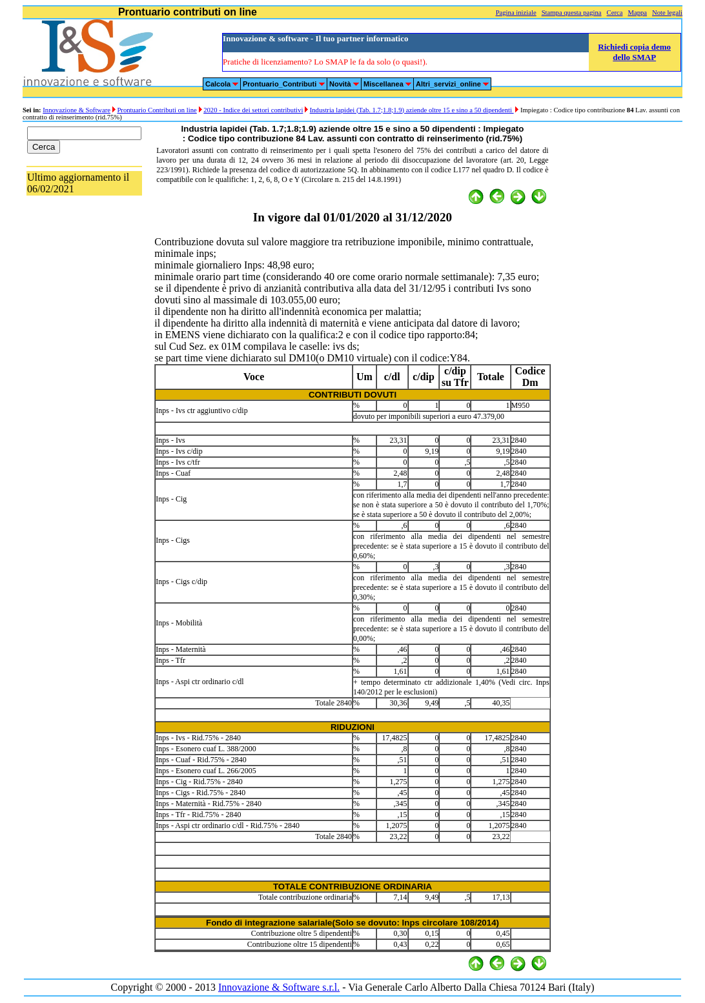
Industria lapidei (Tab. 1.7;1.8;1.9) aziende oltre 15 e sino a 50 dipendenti (412, 110)
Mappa (637, 12)
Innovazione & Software (76, 110)
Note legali (667, 12)
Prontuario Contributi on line (156, 110)
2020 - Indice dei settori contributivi (253, 110)
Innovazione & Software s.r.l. (279, 987)
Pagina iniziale (516, 12)
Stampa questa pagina (572, 12)
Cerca (615, 12)
